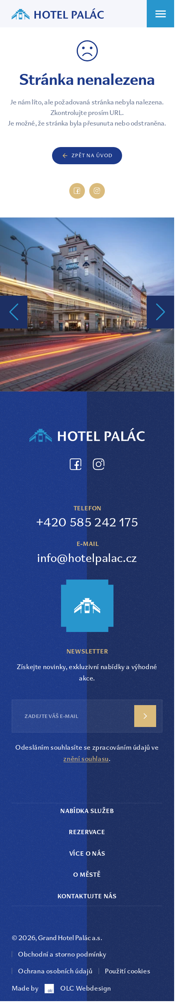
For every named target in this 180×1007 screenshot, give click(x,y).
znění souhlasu (85, 758)
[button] (13, 312)
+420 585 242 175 (87, 522)
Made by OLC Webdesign (61, 988)
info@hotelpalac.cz (87, 558)
